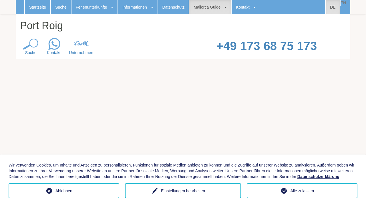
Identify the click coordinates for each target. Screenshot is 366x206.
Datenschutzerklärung (318, 176)
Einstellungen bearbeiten (183, 191)
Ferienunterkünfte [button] (94, 7)
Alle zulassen (302, 191)
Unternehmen (81, 52)
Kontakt (53, 52)
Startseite (37, 7)
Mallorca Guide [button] (210, 7)
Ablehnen (63, 191)
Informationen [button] (137, 7)
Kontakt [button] (246, 7)
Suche (61, 7)
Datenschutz (173, 7)
